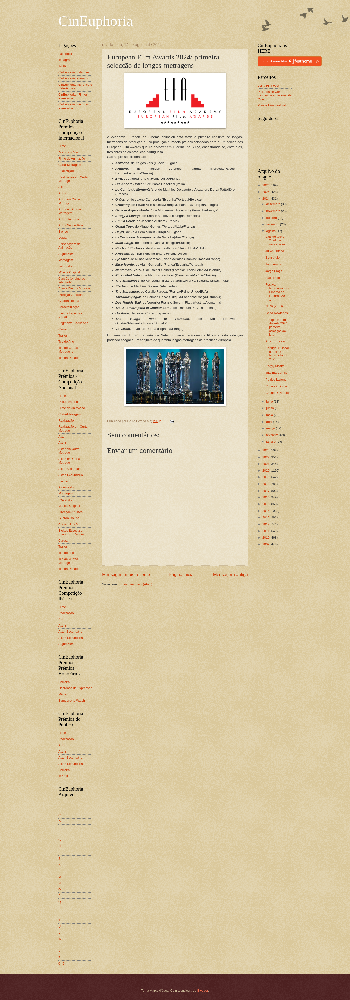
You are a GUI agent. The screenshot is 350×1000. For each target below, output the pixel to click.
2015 (266, 504)
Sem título (272, 257)
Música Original (69, 272)
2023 (266, 450)
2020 (266, 470)
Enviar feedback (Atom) (136, 584)
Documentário (68, 152)
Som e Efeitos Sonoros (74, 288)
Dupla (62, 237)
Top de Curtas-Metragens (68, 349)
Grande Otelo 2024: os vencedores (275, 240)
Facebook (65, 54)
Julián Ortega (274, 251)
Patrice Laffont (275, 379)
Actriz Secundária (70, 225)
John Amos (273, 264)
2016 (266, 497)
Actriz (62, 193)
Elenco (63, 231)
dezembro (273, 204)
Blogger (202, 990)
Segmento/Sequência (73, 323)
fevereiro (272, 435)
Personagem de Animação (69, 245)
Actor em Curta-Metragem (69, 201)
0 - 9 (61, 963)
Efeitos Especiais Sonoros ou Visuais (71, 532)
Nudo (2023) (274, 306)
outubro (272, 218)
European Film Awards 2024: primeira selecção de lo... (276, 327)
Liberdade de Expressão (75, 688)
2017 (266, 490)
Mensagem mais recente (126, 574)
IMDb (62, 66)
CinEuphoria (95, 21)
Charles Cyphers (277, 393)
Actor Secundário (70, 219)
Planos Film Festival (272, 105)
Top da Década (68, 358)
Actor (62, 187)
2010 (266, 537)
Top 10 (63, 776)
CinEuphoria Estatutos (73, 72)
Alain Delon (273, 278)
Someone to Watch (71, 700)
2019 (266, 477)
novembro (273, 211)
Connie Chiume (276, 386)
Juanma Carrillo (276, 372)
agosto (271, 231)
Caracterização (68, 307)
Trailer (62, 335)
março (271, 428)
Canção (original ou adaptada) (72, 280)
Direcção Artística (70, 295)
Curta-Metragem (69, 165)
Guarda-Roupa (68, 301)
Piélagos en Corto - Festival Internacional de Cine (275, 95)
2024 (266, 198)
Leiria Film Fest (268, 85)
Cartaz (63, 329)
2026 (266, 185)
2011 (266, 531)
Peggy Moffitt (274, 366)
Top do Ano (66, 341)
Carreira (64, 682)
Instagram (65, 60)
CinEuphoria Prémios (73, 78)
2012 (266, 524)
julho (270, 401)
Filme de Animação (71, 158)
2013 (266, 517)
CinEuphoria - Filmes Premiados (73, 96)
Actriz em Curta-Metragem (69, 211)
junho (270, 408)
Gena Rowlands (276, 313)
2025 (266, 192)
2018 (266, 484)
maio (270, 415)
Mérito (62, 694)
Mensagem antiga (230, 574)
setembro (273, 224)
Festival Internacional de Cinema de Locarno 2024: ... (278, 292)
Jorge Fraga (273, 271)
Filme (62, 146)
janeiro (271, 441)
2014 (266, 511)
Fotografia (65, 266)
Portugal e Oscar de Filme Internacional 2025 (277, 353)
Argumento (66, 254)
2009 (266, 544)
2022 (266, 457)
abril (269, 422)
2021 (266, 464)
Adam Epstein (275, 341)
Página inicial (181, 574)
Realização (66, 171)
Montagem (65, 260)
